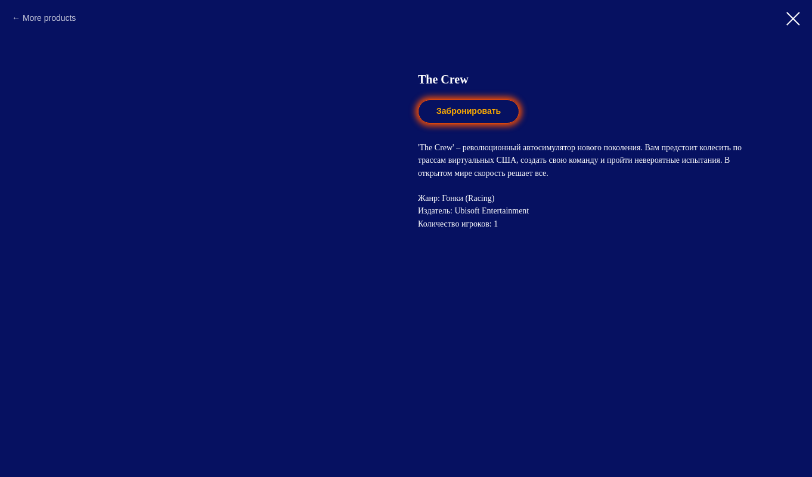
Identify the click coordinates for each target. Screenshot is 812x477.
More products (49, 18)
